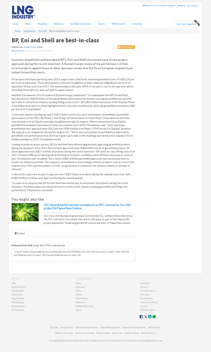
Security (144, 306)
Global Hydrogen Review (86, 327)
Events (101, 23)
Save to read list (126, 47)
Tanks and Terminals (84, 333)
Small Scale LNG (19, 287)
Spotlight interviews (80, 23)
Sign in (181, 5)
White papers (119, 23)
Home (15, 23)
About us (144, 287)
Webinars (59, 23)
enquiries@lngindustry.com (149, 340)
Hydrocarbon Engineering (134, 327)
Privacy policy (146, 298)
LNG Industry (18, 50)
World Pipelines (148, 333)
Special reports (18, 306)
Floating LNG (17, 290)
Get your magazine (188, 23)
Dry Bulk (54, 327)
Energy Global (66, 327)
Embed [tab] (20, 233)
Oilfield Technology (64, 333)
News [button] (28, 23)
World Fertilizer (131, 333)
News (78, 290)
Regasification (18, 298)
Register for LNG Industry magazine (159, 5)
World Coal (117, 333)
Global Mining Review (110, 327)
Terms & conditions (149, 302)
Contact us (193, 5)
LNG (14, 283)
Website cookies (147, 310)
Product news (18, 310)
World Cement (103, 333)
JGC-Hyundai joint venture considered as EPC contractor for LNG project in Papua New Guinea (87, 206)
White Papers (82, 298)
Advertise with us (148, 290)
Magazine (42, 23)
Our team (144, 294)
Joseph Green (30, 47)
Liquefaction (17, 294)
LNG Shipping (18, 302)
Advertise (137, 23)
